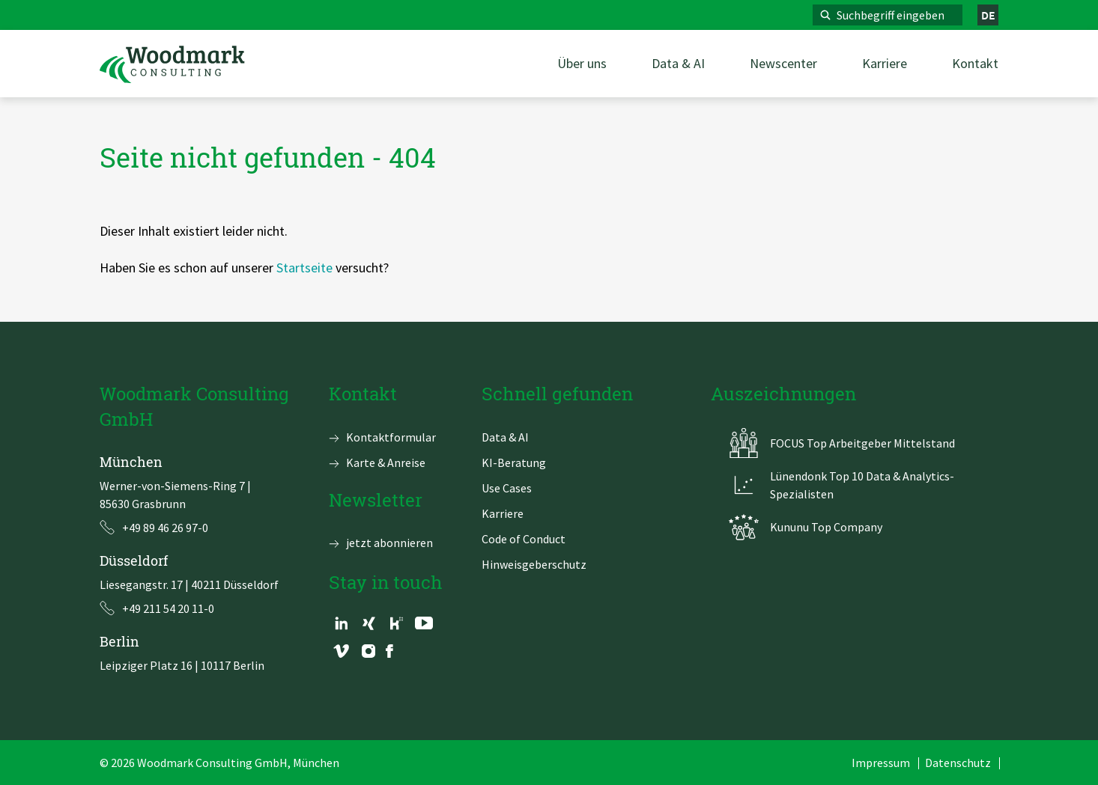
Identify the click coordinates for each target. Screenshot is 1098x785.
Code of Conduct (523, 538)
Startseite (304, 267)
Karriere (503, 513)
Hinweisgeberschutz (534, 564)
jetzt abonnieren (389, 542)
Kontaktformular (391, 437)
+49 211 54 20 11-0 (168, 608)
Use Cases (507, 487)
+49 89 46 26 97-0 (165, 527)
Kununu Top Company (826, 526)
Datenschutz (958, 762)
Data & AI (505, 437)
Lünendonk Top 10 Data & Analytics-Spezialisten (862, 484)
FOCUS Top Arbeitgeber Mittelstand (862, 443)
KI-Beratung (514, 462)
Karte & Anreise (385, 462)
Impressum (881, 762)
